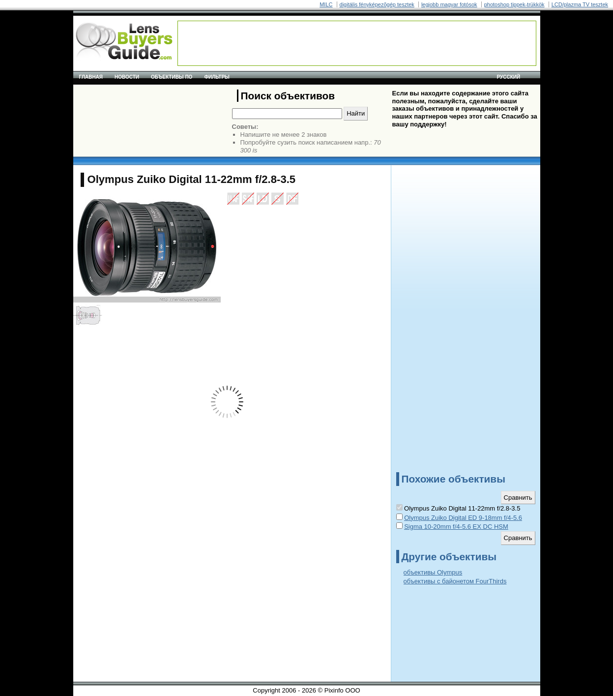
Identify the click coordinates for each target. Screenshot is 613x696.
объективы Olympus (433, 572)
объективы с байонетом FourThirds (455, 581)
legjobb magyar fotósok (449, 4)
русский (509, 77)
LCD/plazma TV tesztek (580, 4)
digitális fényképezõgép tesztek (377, 4)
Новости (127, 77)
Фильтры (216, 77)
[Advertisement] (357, 43)
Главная (91, 77)
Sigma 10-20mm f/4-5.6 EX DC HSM (456, 526)
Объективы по (171, 77)
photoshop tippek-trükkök (514, 4)
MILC (326, 4)
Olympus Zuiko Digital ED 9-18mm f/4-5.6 (463, 517)
